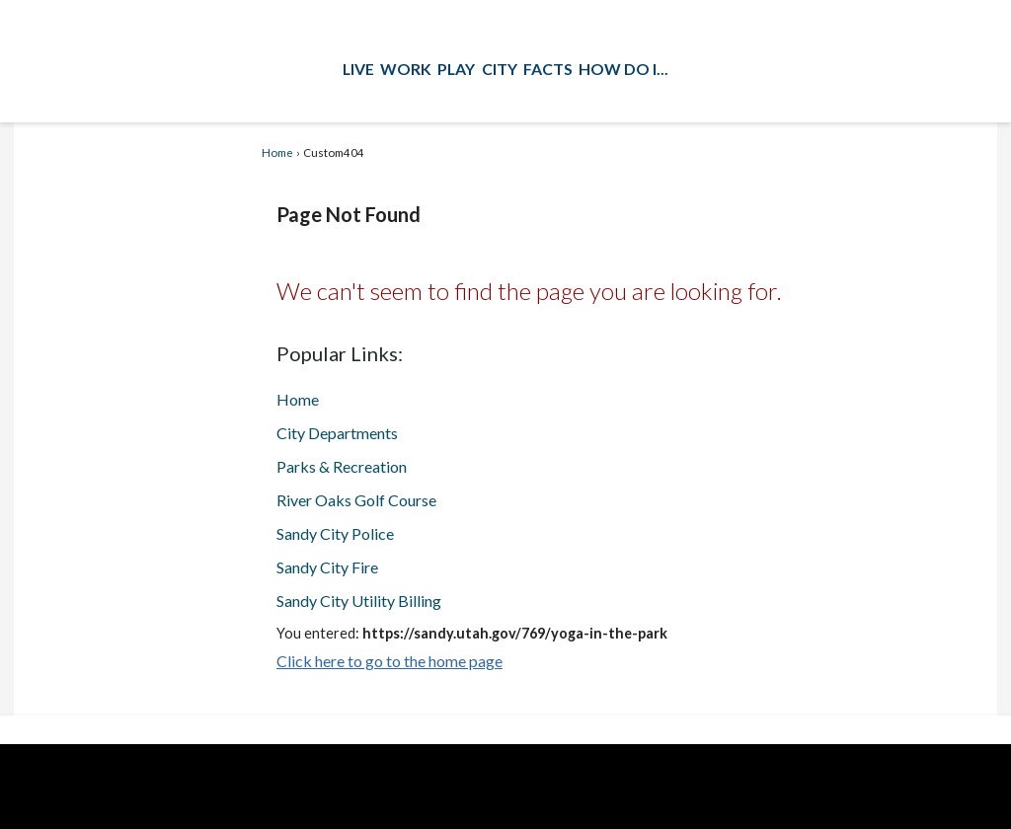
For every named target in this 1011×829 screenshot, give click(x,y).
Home (277, 152)
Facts (548, 68)
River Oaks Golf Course (356, 499)
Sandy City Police (335, 533)
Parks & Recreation (341, 466)
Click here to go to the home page (389, 660)
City (499, 68)
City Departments (337, 432)
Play (456, 68)
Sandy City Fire (327, 567)
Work (405, 68)
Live (358, 68)
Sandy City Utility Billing (358, 600)
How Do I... (623, 68)
